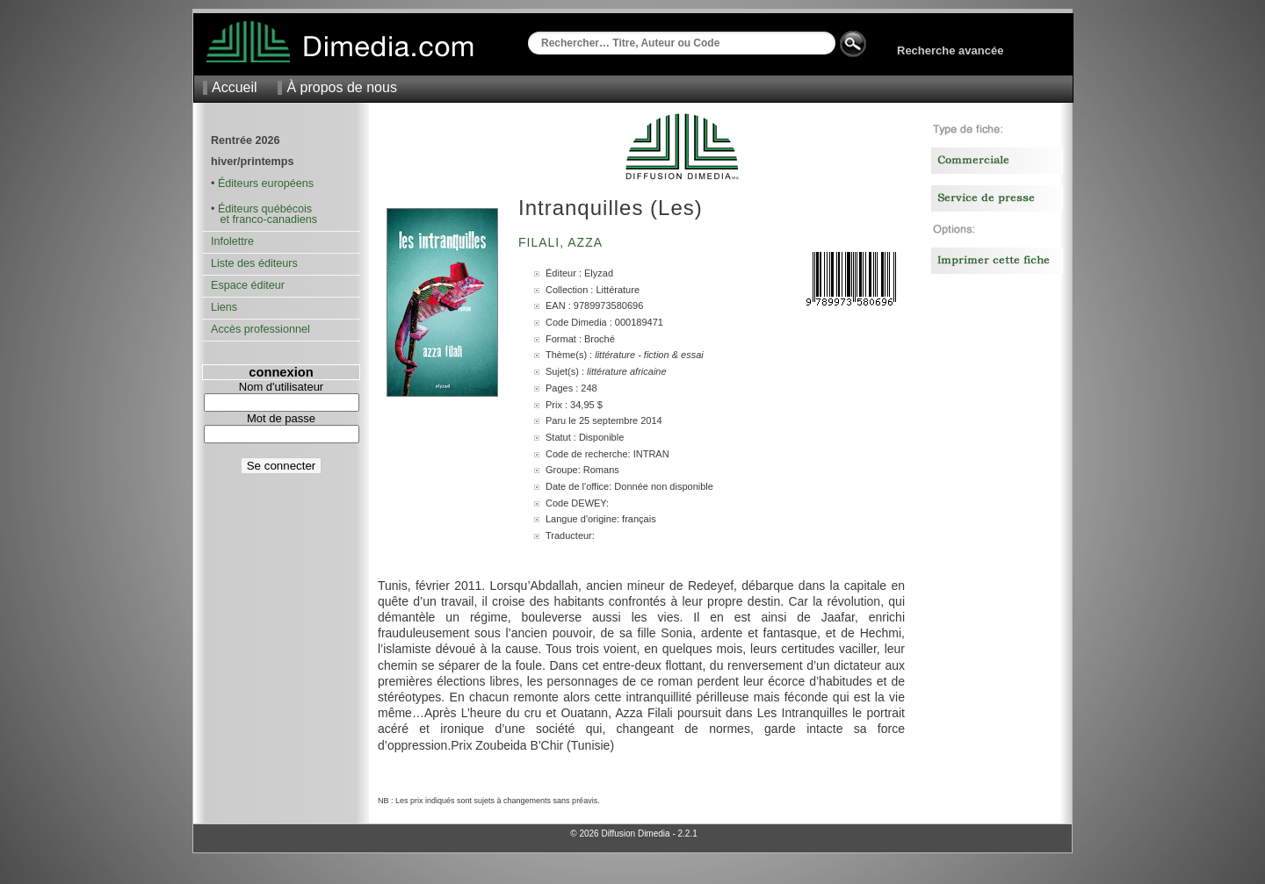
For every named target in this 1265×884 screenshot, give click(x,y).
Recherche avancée (950, 50)
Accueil (234, 87)
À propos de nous (341, 87)
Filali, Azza (562, 242)
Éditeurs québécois (265, 209)
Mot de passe (281, 418)
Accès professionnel (260, 329)
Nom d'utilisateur (281, 386)
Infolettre (232, 241)
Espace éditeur (248, 285)
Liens (224, 307)
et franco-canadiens (264, 219)
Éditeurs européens (266, 183)
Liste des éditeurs (254, 263)
